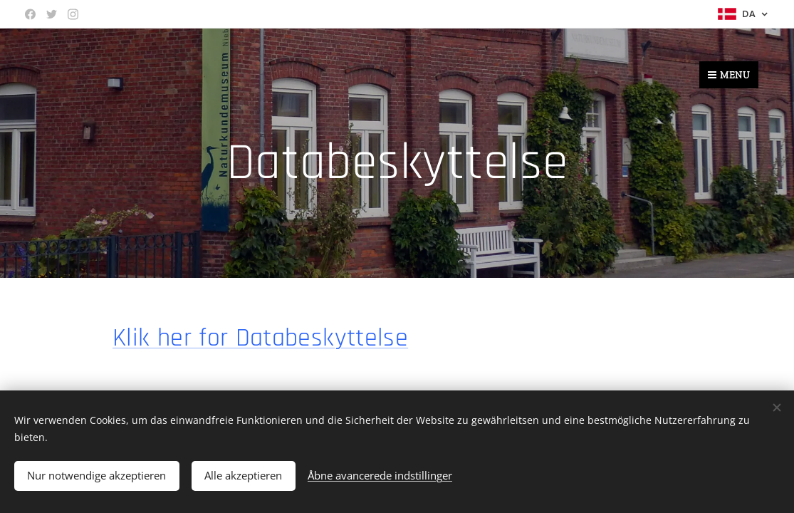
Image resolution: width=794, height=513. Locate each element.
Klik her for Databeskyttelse (260, 338)
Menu (729, 75)
